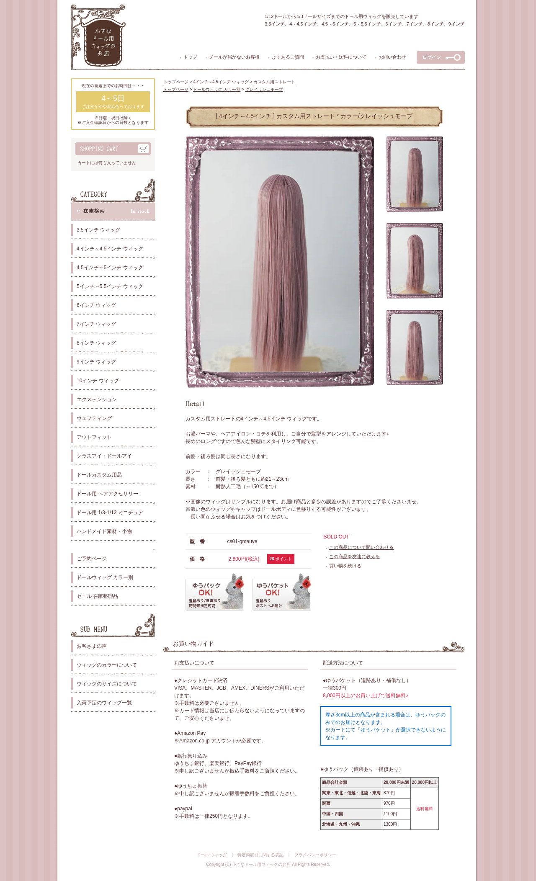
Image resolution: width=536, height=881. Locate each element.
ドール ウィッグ (211, 855)
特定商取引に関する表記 (260, 855)
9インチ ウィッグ (96, 362)
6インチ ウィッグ (96, 305)
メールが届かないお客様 (234, 56)
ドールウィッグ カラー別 (105, 577)
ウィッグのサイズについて (107, 684)
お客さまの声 (92, 646)
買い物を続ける (345, 565)
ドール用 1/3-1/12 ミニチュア (110, 512)
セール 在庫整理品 (97, 596)
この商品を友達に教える (354, 556)
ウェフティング (94, 418)
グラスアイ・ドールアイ (104, 456)
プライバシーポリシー (315, 855)
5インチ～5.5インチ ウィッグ (110, 286)
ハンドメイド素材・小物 (104, 531)
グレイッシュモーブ (264, 89)
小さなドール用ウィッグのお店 (261, 864)
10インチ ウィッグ (98, 381)
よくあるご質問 (288, 56)
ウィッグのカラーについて (107, 665)
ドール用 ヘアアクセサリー (107, 494)
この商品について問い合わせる (361, 547)
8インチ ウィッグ (96, 343)
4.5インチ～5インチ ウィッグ (110, 267)
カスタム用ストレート (274, 82)
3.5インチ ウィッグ (98, 230)
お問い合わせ (392, 56)
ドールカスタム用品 (99, 475)
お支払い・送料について (341, 56)
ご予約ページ (92, 559)
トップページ (175, 82)
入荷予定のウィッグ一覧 (104, 703)
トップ (190, 56)
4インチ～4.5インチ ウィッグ (110, 249)
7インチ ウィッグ (96, 324)
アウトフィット (94, 437)
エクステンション (97, 399)
